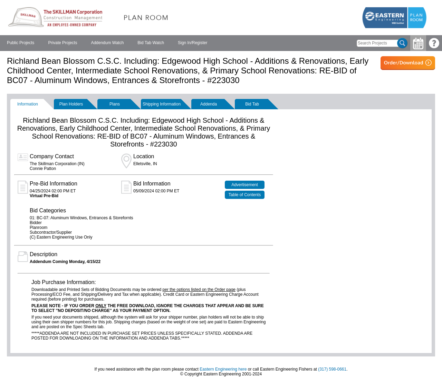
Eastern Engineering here (223, 369)
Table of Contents (245, 194)
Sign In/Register (192, 42)
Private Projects (62, 42)
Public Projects (20, 42)
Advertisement (244, 184)
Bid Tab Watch (150, 42)
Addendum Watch (107, 42)
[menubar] (107, 43)
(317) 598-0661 (332, 369)
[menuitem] (20, 43)
